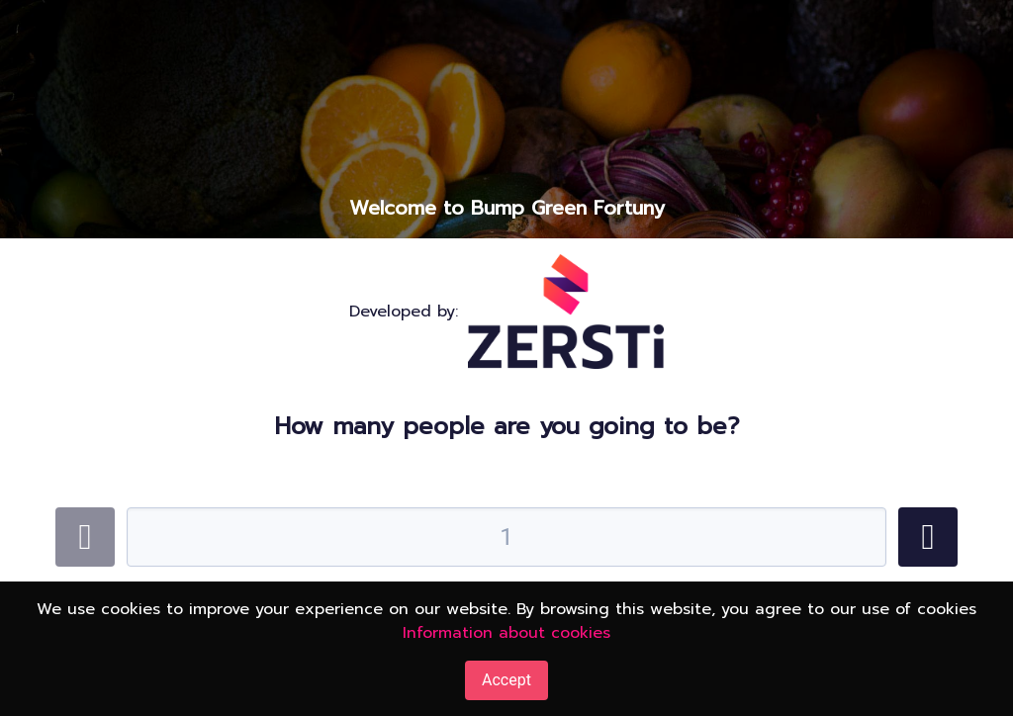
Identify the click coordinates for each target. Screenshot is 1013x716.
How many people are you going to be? (507, 426)
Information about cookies (506, 633)
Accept (506, 680)
